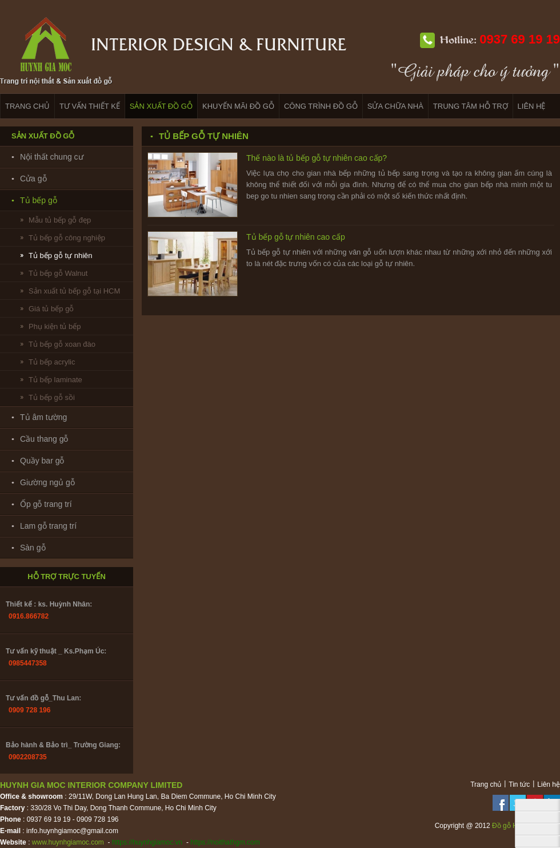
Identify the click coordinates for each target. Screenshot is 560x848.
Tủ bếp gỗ (38, 200)
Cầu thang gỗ (44, 438)
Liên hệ (548, 784)
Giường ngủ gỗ (47, 482)
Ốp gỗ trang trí (46, 504)
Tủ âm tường (43, 417)
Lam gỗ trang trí (48, 525)
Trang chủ (485, 784)
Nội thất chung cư (51, 156)
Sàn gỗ (33, 547)
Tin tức (519, 784)
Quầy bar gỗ (42, 460)
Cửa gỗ (33, 178)
